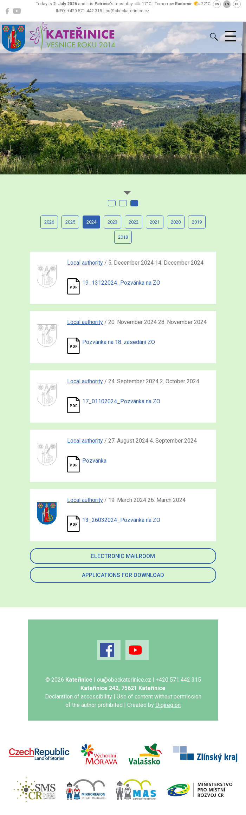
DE (237, 4)
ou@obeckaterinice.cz (124, 679)
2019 (197, 222)
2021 (155, 222)
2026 (49, 222)
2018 (123, 237)
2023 (112, 222)
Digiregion (168, 705)
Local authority (85, 262)
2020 (176, 222)
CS (217, 4)
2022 (133, 222)
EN (227, 4)
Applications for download (123, 575)
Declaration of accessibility (78, 696)
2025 (70, 222)
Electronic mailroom (123, 556)
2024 (91, 222)
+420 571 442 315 (178, 679)
